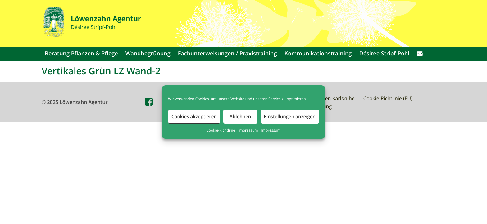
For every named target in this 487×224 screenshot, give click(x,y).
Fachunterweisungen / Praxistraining (227, 53)
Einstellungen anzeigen (290, 116)
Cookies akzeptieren (194, 116)
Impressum (248, 130)
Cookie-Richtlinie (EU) (387, 98)
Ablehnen (240, 116)
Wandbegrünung (148, 53)
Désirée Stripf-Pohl (384, 53)
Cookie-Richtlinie (220, 130)
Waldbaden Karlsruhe (330, 98)
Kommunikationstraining (318, 53)
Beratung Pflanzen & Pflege (81, 53)
